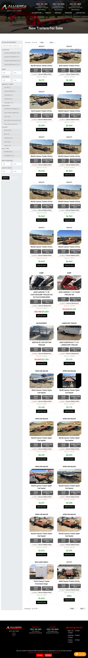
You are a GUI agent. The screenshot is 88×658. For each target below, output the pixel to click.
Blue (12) (7, 134)
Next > (52, 42)
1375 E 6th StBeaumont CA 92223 (41, 7)
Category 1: (6, 106)
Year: (4, 69)
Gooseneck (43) (9, 155)
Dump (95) (7, 116)
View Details (41, 84)
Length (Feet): (7, 168)
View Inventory (42, 9)
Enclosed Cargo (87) (11, 124)
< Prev (42, 42)
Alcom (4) (7, 87)
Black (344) (7, 130)
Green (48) (7, 145)
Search (5, 178)
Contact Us (80, 13)
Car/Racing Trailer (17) (11, 109)
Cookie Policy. (42, 653)
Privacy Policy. (33, 653)
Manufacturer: (7, 84)
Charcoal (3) (8, 138)
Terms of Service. (53, 653)
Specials (58, 13)
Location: (5, 50)
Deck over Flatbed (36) (11, 112)
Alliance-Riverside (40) (11, 57)
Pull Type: (5, 149)
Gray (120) (7, 142)
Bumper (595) (8, 151)
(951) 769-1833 (41, 4)
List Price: (5, 77)
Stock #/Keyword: (9, 42)
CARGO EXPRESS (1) (9, 91)
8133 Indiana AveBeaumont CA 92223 (52, 632)
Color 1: (5, 127)
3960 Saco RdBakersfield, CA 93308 (75, 7)
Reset (14, 178)
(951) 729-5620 (58, 4)
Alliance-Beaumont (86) (12, 53)
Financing (68, 13)
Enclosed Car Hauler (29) (12, 120)
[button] (13, 634)
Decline (48, 655)
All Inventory (37, 13)
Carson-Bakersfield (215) (12, 60)
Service (48, 13)
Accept (39, 655)
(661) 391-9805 (75, 4)
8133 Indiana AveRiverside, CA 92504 (58, 7)
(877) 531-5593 (14, 631)
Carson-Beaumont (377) (12, 64)
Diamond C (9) (8, 103)
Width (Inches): (7, 160)
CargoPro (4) (8, 95)
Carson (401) (8, 99)
